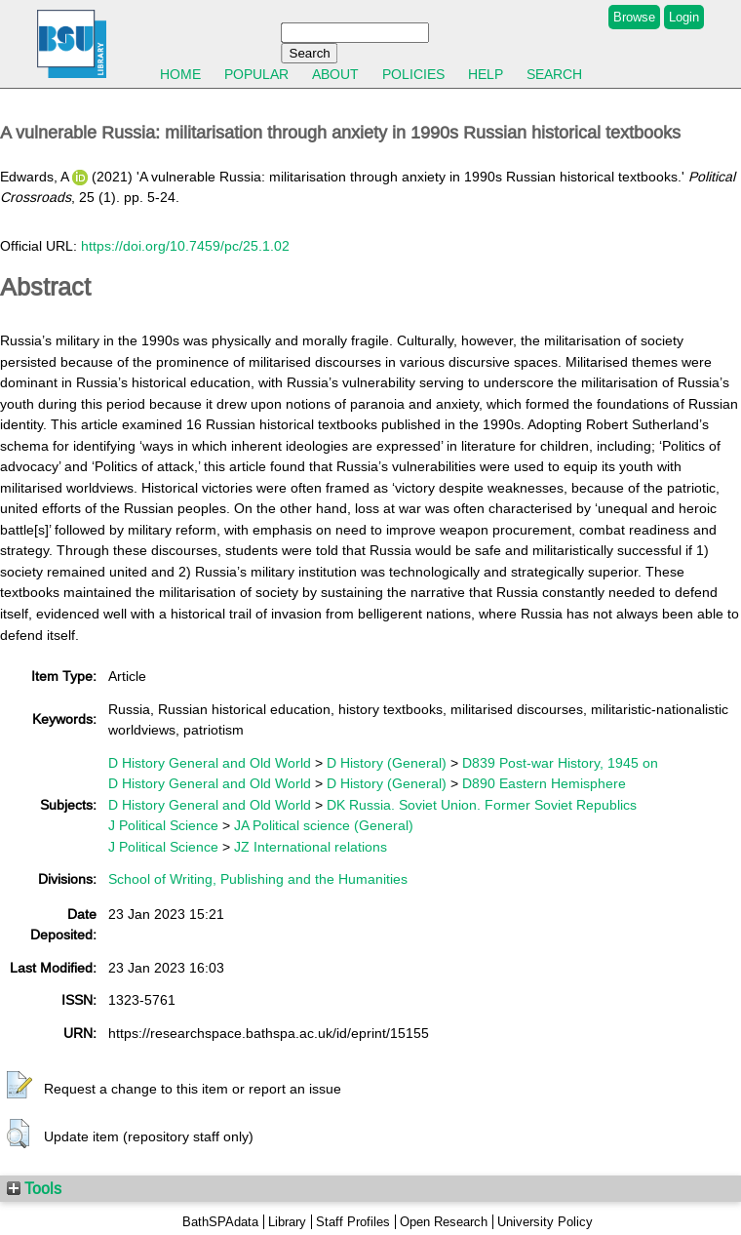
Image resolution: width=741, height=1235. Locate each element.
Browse (634, 17)
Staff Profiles (353, 1222)
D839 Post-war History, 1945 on (560, 763)
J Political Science (163, 825)
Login (684, 17)
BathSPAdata (220, 1222)
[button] (19, 1085)
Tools (34, 1188)
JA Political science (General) (323, 825)
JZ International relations (310, 847)
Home (180, 74)
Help (485, 74)
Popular (256, 74)
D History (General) (387, 763)
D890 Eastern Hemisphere (544, 783)
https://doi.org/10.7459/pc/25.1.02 (185, 246)
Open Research (444, 1222)
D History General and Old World (209, 763)
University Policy (545, 1222)
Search (554, 74)
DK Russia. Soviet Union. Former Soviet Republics (482, 805)
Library (287, 1222)
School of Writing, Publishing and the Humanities (258, 879)
